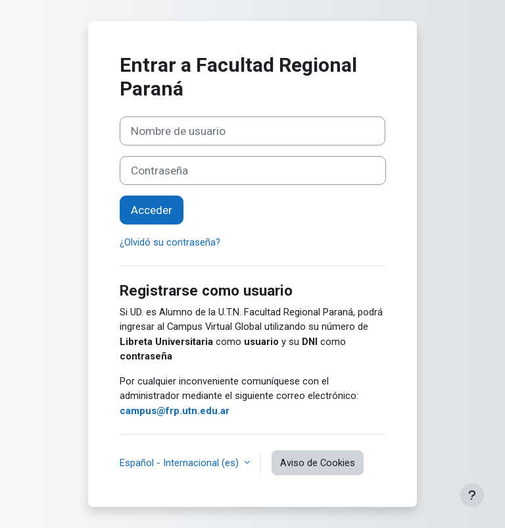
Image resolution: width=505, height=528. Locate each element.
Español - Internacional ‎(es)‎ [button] (180, 463)
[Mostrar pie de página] (472, 495)
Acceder (151, 210)
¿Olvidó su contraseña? (170, 242)
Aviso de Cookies (317, 463)
